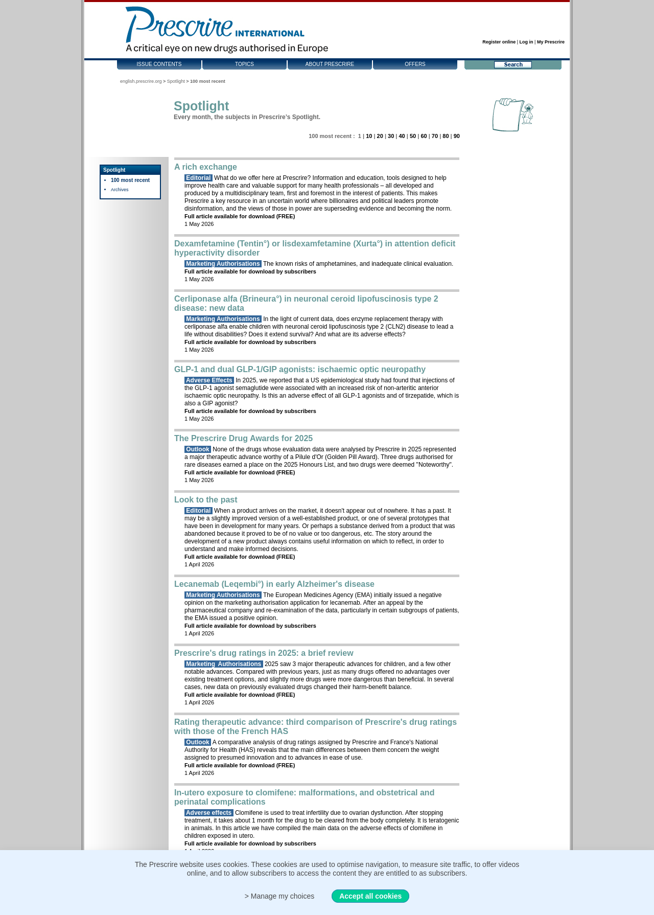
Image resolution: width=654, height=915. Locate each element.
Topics (244, 64)
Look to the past (206, 499)
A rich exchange (205, 167)
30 (391, 136)
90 (457, 136)
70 (435, 136)
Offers (415, 64)
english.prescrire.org (141, 81)
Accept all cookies (370, 896)
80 (445, 136)
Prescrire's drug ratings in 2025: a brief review (264, 653)
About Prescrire (330, 64)
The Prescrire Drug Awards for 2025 (243, 438)
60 (424, 136)
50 (413, 136)
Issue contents (159, 64)
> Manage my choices (280, 896)
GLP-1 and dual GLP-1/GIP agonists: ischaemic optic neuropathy (300, 369)
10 (369, 136)
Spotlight (176, 81)
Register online (499, 41)
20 (380, 136)
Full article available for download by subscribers (250, 271)
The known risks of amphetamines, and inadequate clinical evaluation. (318, 263)
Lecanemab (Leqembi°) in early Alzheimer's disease (274, 584)
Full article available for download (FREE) (239, 216)
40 (402, 136)
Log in (526, 41)
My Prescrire (551, 41)
